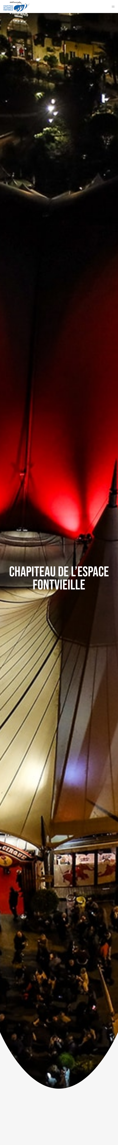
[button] (113, 6)
